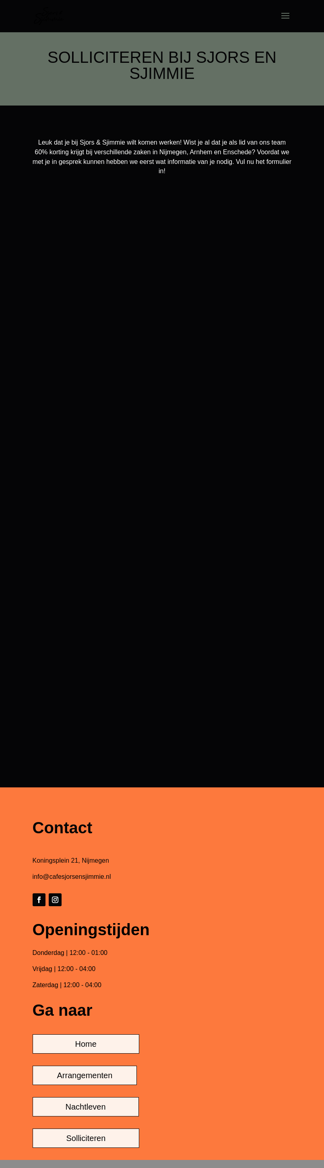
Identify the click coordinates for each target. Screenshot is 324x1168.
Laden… (162, 470)
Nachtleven (86, 1106)
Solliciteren (86, 1138)
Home (86, 1044)
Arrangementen (85, 1075)
